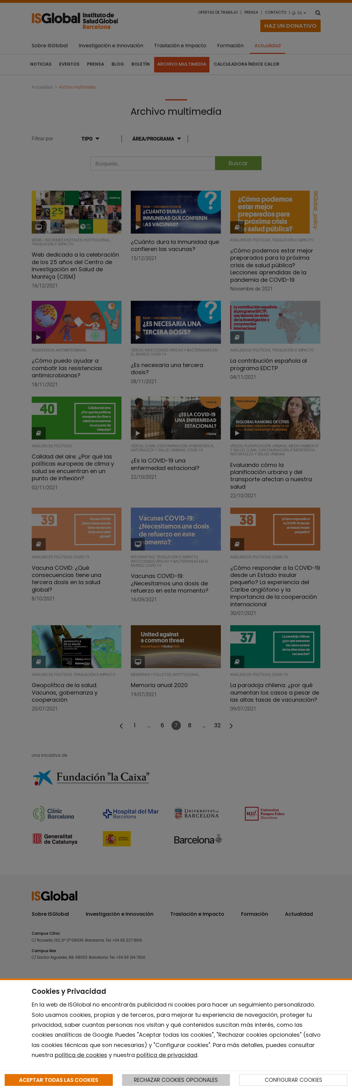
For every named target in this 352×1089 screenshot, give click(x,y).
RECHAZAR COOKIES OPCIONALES (176, 1080)
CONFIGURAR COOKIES (293, 1080)
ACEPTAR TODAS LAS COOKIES (58, 1080)
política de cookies (81, 1055)
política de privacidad (166, 1055)
